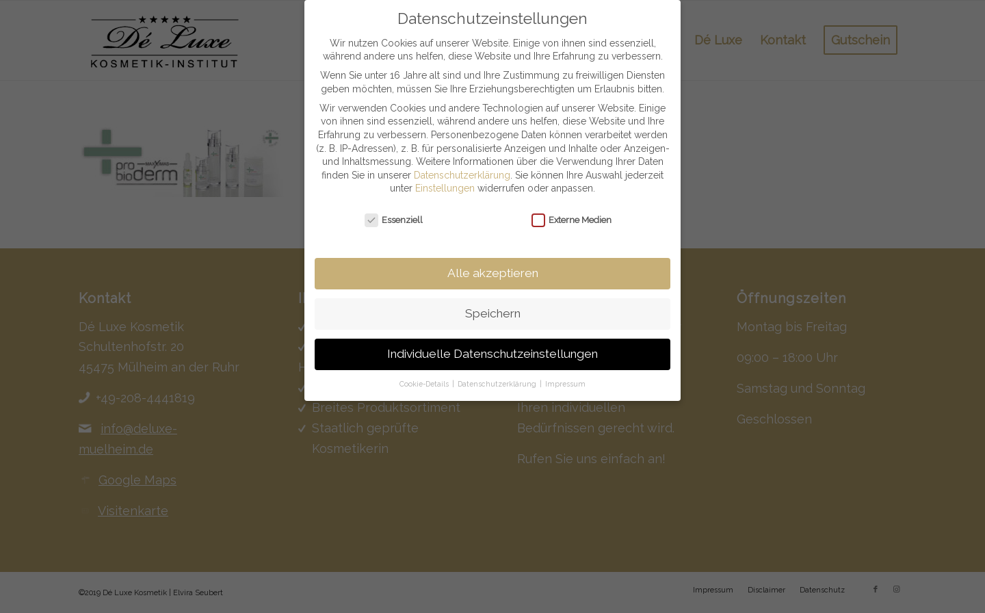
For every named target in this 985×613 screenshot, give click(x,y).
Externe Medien (571, 206)
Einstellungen (445, 175)
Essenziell (394, 206)
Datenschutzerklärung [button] (498, 370)
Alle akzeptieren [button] (492, 259)
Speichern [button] (493, 299)
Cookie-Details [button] (425, 370)
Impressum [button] (565, 370)
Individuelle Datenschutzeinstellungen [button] (492, 340)
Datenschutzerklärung (462, 161)
